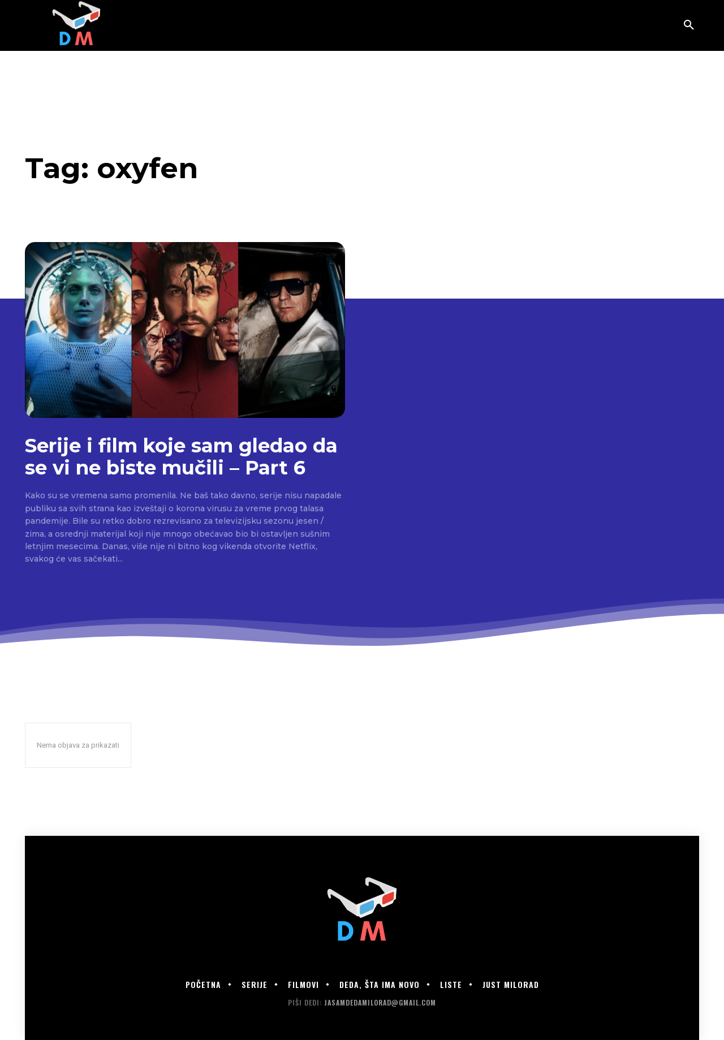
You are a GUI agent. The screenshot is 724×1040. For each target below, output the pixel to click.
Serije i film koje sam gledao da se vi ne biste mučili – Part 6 (181, 457)
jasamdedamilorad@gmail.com (380, 1002)
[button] (688, 25)
